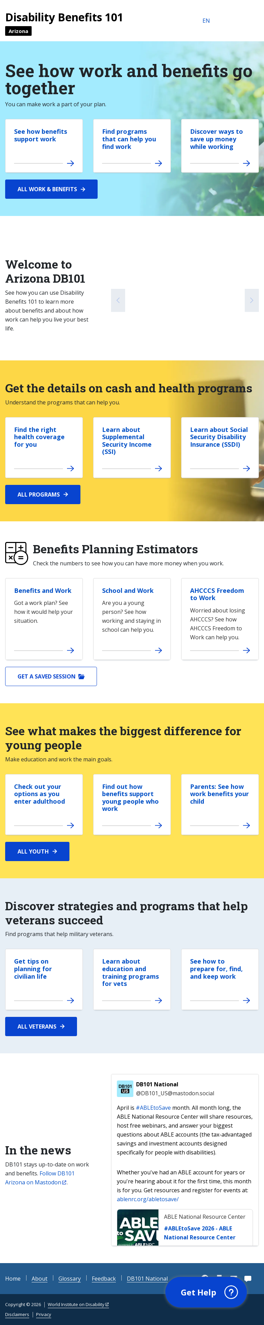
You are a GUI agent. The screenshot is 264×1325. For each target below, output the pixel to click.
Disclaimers (17, 1314)
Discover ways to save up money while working (216, 138)
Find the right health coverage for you (39, 436)
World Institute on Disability (76, 1304)
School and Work (128, 590)
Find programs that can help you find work (129, 138)
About (39, 1278)
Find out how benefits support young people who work (130, 797)
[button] (206, 1292)
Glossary (69, 1278)
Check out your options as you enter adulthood (39, 793)
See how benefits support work (40, 135)
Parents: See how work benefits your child (219, 793)
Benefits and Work (43, 590)
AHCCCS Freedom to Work (217, 594)
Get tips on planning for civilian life (33, 968)
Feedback (104, 1278)
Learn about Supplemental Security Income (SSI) (127, 440)
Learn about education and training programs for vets (130, 972)
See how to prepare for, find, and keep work (216, 968)
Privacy (43, 1314)
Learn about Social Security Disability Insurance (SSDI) (219, 436)
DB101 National (175, 1089)
